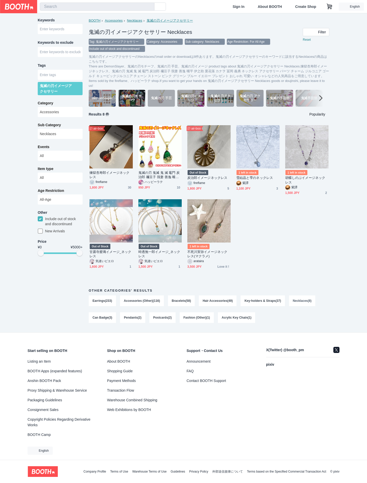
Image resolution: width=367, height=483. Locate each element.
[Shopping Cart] (329, 6)
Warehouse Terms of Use (149, 471)
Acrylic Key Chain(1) (237, 317)
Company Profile (94, 471)
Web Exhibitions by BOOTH (129, 410)
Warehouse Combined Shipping (132, 400)
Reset (307, 39)
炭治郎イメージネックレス (207, 178)
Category (45, 103)
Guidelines (178, 471)
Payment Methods (121, 381)
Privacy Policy (198, 471)
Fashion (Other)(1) (197, 317)
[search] (149, 6)
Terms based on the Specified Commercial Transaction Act (286, 471)
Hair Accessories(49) (218, 301)
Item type (45, 169)
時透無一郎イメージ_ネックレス (159, 254)
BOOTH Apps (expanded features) (55, 371)
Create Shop (305, 6)
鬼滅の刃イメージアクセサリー (170, 20)
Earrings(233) (102, 301)
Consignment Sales (43, 410)
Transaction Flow (120, 390)
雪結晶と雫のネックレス (254, 178)
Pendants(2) (132, 317)
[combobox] (97, 7)
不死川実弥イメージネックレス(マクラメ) (207, 254)
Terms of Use (119, 471)
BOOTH (94, 20)
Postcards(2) (162, 317)
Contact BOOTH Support (206, 381)
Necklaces (134, 20)
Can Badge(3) (102, 317)
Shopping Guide (120, 371)
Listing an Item (39, 361)
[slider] (41, 253)
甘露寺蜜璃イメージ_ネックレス (110, 254)
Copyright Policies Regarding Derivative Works (59, 422)
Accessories (114, 20)
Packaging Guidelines (45, 400)
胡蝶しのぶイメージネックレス (305, 180)
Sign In (239, 6)
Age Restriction (51, 190)
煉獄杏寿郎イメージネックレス (109, 175)
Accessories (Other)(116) (142, 301)
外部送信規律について (227, 471)
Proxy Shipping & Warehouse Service (57, 390)
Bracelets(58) (181, 301)
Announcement (199, 361)
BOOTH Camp (39, 435)
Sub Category (49, 125)
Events (43, 147)
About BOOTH (270, 6)
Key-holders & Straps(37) (262, 301)
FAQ (190, 371)
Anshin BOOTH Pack (44, 381)
